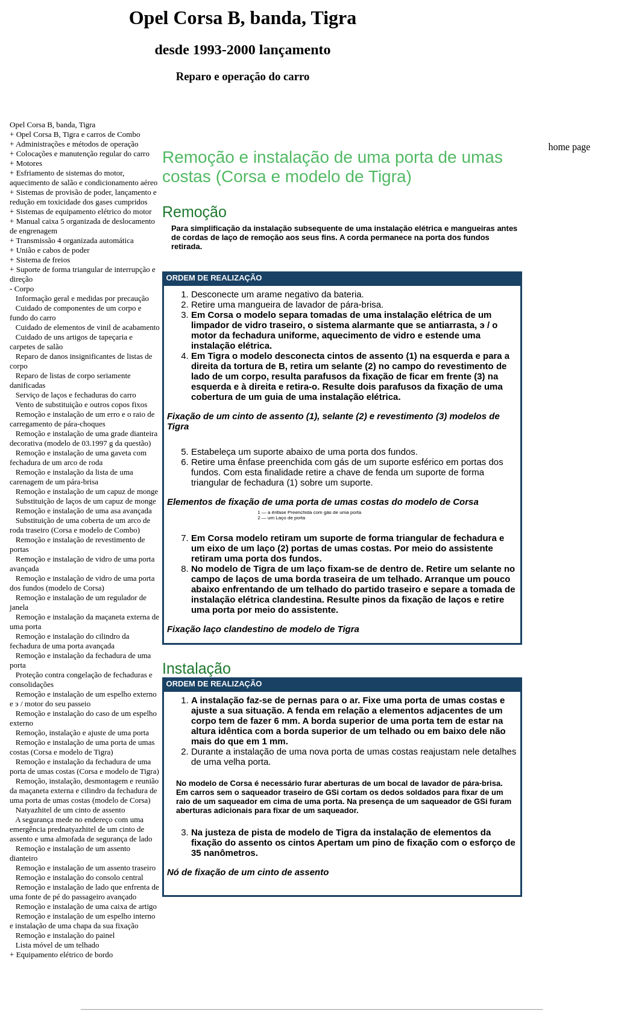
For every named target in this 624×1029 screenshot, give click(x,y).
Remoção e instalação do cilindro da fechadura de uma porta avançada (70, 641)
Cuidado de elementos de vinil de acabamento (88, 327)
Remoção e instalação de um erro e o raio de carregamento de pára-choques (82, 419)
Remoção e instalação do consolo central (79, 877)
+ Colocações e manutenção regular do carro (80, 153)
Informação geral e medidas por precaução (82, 298)
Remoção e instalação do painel (65, 935)
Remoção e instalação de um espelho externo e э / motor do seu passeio (83, 698)
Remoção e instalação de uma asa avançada (84, 510)
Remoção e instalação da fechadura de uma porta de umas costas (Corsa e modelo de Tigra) (84, 766)
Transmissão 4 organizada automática (74, 240)
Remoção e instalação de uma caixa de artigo (86, 906)
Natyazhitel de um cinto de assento (70, 809)
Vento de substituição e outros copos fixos (82, 404)
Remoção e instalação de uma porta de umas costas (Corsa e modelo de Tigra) (82, 747)
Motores (29, 163)
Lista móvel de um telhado (57, 944)
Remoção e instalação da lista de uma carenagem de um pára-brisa (71, 476)
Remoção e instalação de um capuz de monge (87, 491)
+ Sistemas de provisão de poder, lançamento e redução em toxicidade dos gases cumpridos (83, 197)
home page (569, 147)
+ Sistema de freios (40, 259)
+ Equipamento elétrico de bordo (61, 954)
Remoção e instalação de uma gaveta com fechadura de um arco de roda (78, 457)
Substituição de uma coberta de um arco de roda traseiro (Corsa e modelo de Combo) (80, 525)
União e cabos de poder (53, 250)
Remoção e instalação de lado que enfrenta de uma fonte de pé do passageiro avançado (84, 891)
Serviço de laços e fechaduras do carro (76, 394)
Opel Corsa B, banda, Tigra (52, 124)
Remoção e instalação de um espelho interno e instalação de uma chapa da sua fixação (83, 920)
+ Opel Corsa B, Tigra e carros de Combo (75, 134)
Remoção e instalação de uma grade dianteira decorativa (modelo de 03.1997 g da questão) (83, 438)
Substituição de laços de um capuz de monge (86, 500)
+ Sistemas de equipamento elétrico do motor (81, 211)
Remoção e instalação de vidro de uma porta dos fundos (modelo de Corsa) (82, 583)
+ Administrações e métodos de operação (74, 143)
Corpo (24, 288)
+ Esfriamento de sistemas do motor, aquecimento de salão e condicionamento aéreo (83, 177)
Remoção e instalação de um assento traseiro (86, 867)
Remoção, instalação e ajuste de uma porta (82, 732)
